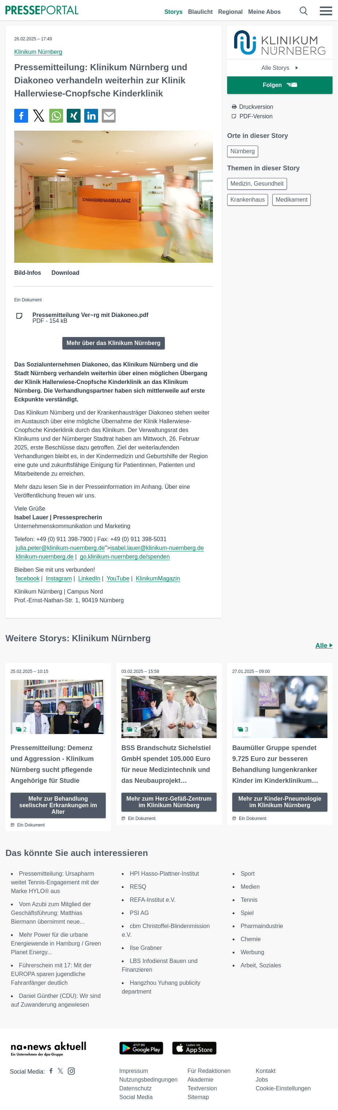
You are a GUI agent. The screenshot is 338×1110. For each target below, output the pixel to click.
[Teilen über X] (39, 116)
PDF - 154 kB (90, 318)
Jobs (262, 1079)
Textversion (202, 1088)
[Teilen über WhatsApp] (56, 116)
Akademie (200, 1079)
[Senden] (109, 116)
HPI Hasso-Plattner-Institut (164, 873)
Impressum (133, 1070)
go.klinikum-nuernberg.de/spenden (125, 557)
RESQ (138, 886)
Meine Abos (264, 12)
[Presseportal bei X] (58, 1071)
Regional (230, 12)
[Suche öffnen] (303, 11)
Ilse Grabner (146, 947)
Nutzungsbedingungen (148, 1079)
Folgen (280, 85)
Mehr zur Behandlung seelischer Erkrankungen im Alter (58, 804)
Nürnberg (242, 151)
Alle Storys (279, 68)
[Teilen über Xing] (74, 116)
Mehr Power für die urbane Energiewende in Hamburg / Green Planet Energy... (56, 943)
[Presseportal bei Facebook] (49, 1071)
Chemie (251, 939)
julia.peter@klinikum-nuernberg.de (60, 548)
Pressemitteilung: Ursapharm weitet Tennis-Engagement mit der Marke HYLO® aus (55, 882)
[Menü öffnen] (326, 11)
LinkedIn (89, 578)
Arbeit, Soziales (261, 965)
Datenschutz (135, 1088)
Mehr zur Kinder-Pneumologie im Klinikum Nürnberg (280, 801)
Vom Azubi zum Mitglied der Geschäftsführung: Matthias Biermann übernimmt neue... (51, 912)
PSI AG (139, 912)
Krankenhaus (247, 200)
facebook (27, 578)
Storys (173, 12)
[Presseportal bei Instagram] (69, 1070)
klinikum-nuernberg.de (44, 557)
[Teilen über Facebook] (21, 116)
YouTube (117, 578)
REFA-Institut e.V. (153, 899)
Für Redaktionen (208, 1070)
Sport (248, 873)
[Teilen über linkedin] (91, 116)
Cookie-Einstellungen (283, 1088)
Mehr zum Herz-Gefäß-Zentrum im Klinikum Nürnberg (169, 801)
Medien (250, 886)
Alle (324, 645)
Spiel (247, 912)
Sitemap (198, 1097)
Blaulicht (200, 12)
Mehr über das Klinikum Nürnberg (114, 343)
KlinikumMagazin (158, 578)
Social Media (136, 1097)
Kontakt (265, 1070)
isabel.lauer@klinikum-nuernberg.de (156, 548)
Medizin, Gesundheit (257, 184)
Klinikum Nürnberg (38, 52)
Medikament (291, 200)
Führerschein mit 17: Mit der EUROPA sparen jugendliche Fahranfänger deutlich (51, 974)
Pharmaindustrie (262, 926)
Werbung (252, 952)
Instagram (59, 578)
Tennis (249, 899)
